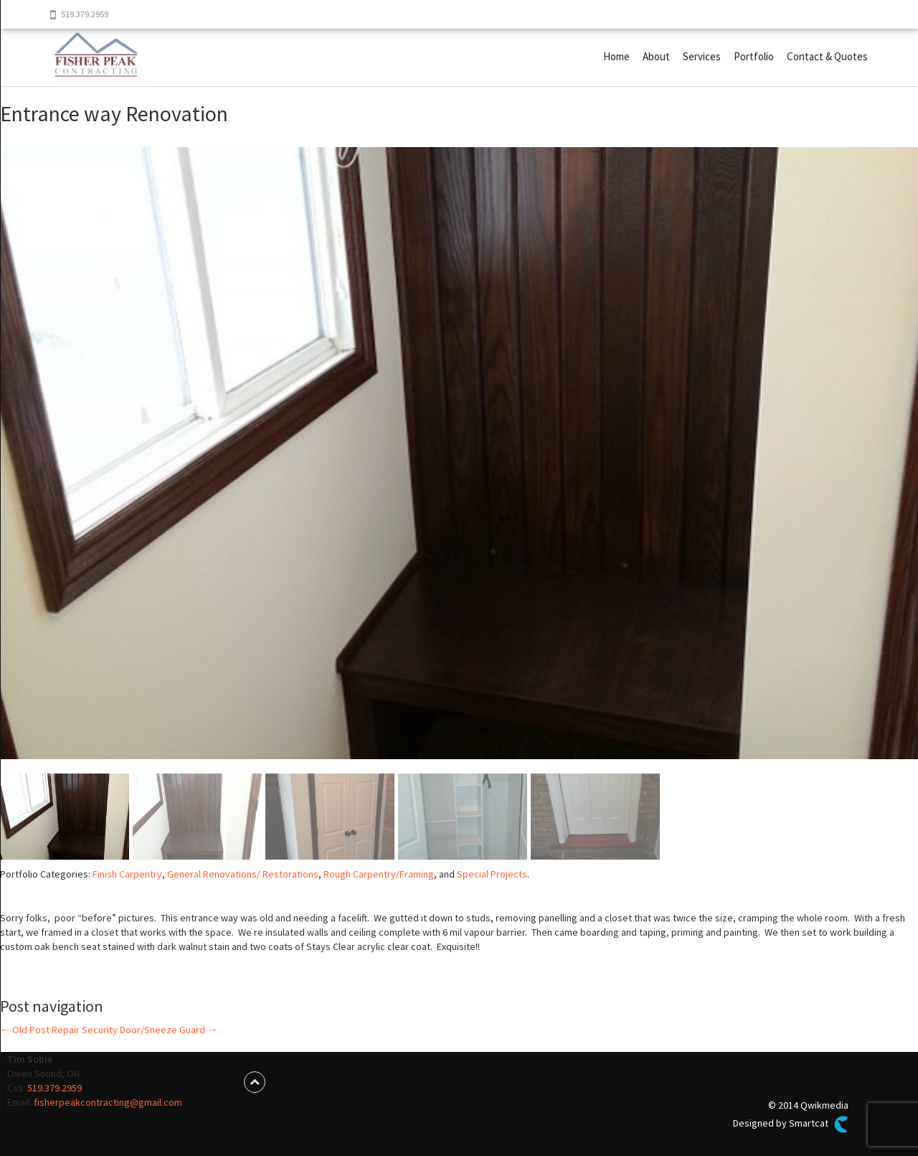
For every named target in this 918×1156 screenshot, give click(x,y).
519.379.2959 (54, 1087)
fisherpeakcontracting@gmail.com (108, 1102)
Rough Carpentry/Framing (378, 874)
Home (616, 56)
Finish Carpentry (127, 874)
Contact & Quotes (827, 56)
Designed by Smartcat (790, 1124)
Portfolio (754, 56)
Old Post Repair (40, 1029)
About (656, 56)
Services (702, 56)
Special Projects (492, 874)
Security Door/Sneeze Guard (149, 1029)
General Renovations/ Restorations (242, 874)
